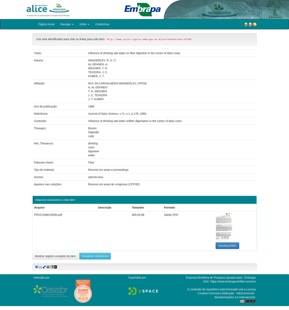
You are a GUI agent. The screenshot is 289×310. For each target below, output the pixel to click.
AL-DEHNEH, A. (98, 64)
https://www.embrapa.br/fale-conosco (233, 281)
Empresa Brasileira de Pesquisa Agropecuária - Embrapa (221, 277)
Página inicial (46, 24)
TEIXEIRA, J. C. (98, 72)
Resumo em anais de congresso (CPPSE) (113, 184)
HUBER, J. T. (96, 76)
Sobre (84, 24)
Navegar (67, 24)
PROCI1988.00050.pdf (48, 214)
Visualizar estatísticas (95, 256)
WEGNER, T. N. (98, 68)
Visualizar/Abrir (227, 245)
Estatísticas (102, 24)
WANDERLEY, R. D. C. (102, 60)
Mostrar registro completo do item (55, 256)
